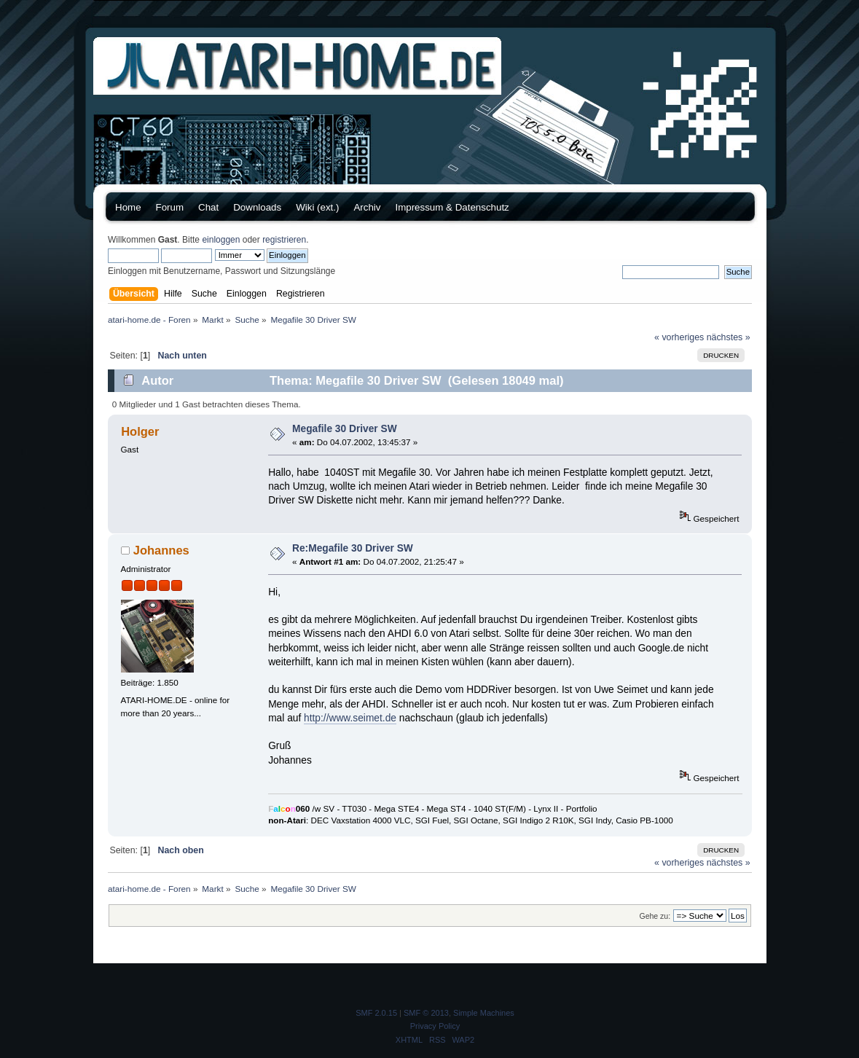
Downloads (257, 207)
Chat (208, 207)
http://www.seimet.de (350, 718)
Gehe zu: (654, 916)
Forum (170, 207)
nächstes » (728, 337)
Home (128, 207)
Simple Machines (483, 1012)
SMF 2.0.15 (376, 1012)
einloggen (221, 240)
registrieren (284, 240)
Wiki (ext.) (317, 207)
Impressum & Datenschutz (452, 207)
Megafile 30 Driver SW (344, 428)
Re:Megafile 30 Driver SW (352, 548)
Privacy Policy (435, 1026)
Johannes (161, 550)
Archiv (366, 207)
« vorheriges (679, 337)
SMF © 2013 (426, 1012)
